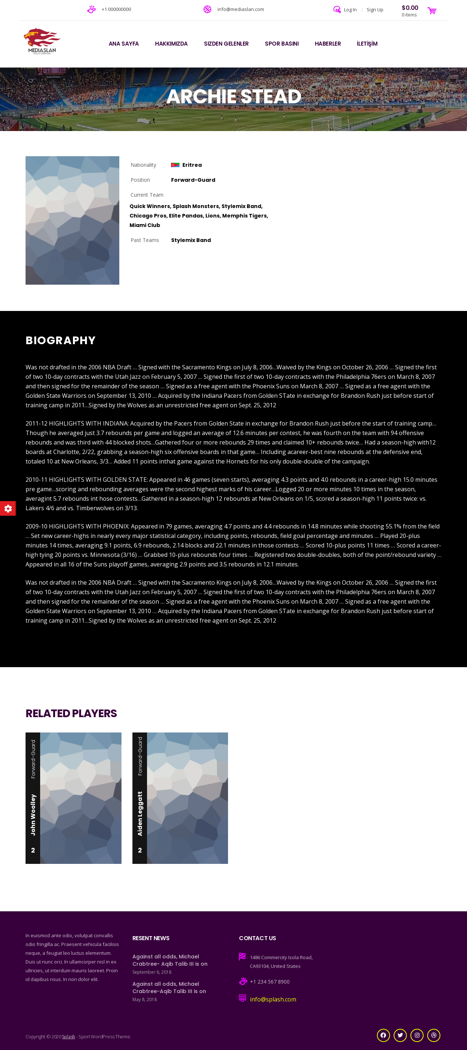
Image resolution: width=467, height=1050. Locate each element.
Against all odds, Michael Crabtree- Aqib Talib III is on (170, 960)
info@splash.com (273, 999)
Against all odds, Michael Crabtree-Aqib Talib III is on (169, 987)
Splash (68, 1037)
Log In (350, 9)
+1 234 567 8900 (270, 981)
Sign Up (375, 9)
